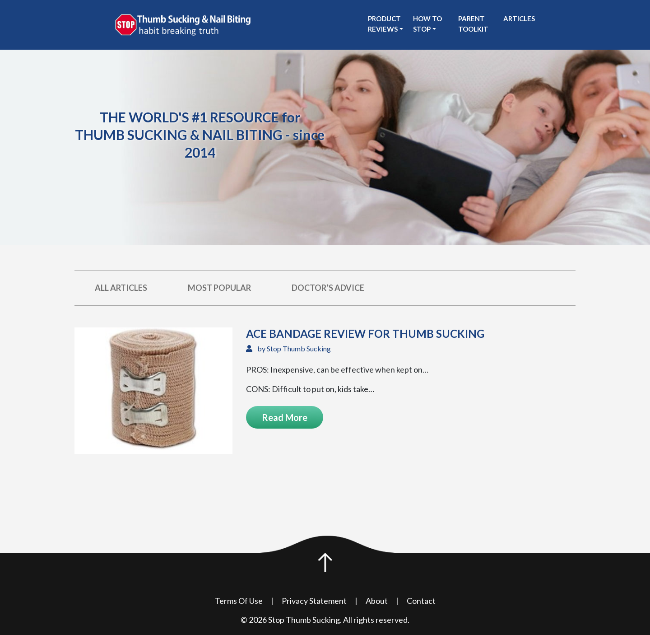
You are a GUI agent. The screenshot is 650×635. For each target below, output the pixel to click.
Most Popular (219, 288)
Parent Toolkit (473, 23)
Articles (519, 18)
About (377, 601)
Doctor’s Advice (328, 288)
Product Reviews (384, 23)
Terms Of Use (239, 601)
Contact (421, 601)
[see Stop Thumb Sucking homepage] (183, 24)
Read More (284, 417)
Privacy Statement (314, 601)
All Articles (121, 288)
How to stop (427, 23)
